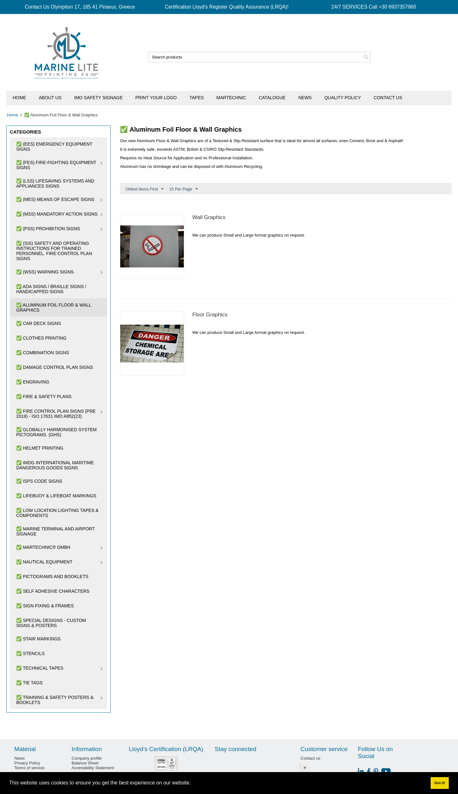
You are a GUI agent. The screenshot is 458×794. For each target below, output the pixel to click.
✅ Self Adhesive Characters (52, 591)
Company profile (87, 758)
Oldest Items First (144, 189)
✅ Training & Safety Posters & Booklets (55, 700)
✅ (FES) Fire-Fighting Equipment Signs (56, 165)
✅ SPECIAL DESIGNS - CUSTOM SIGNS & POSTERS (51, 623)
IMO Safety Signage (98, 97)
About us (50, 97)
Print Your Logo (156, 97)
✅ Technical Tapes (39, 668)
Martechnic (231, 97)
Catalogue (272, 97)
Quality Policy (342, 97)
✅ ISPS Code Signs (39, 481)
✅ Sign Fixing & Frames (45, 605)
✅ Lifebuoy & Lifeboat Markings (56, 495)
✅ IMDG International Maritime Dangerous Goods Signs (55, 465)
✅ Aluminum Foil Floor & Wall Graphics (53, 307)
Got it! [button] (439, 783)
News (305, 97)
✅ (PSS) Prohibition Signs (48, 228)
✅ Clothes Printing (41, 338)
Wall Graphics (209, 217)
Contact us (388, 97)
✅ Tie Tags (29, 682)
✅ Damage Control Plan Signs (54, 367)
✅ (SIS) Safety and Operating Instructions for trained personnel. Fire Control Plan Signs (54, 251)
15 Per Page (183, 189)
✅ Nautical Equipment (44, 561)
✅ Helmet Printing (39, 448)
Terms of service (29, 767)
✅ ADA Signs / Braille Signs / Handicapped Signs (51, 289)
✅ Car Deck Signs (38, 323)
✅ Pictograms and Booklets (52, 576)
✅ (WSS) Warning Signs (45, 271)
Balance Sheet (85, 763)
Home (19, 97)
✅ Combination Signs (42, 352)
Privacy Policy (27, 763)
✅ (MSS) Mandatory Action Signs (57, 214)
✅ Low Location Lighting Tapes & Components (57, 513)
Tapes (197, 97)
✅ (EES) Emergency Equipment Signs (54, 147)
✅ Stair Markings (38, 638)
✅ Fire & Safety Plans (44, 396)
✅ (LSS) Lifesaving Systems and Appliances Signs (55, 183)
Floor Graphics (209, 315)
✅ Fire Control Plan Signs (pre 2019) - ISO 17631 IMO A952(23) (56, 414)
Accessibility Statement (93, 767)
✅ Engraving (32, 381)
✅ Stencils (30, 653)
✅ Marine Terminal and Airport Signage (55, 531)
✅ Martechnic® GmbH (43, 547)
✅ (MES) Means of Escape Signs (55, 199)
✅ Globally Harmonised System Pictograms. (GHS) (56, 432)
